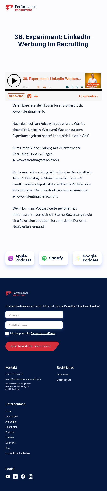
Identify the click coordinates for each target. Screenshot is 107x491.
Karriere (9, 437)
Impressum (63, 374)
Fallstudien (11, 426)
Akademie (11, 421)
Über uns (10, 442)
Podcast (10, 432)
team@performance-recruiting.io (23, 379)
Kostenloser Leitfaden (17, 453)
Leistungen (11, 416)
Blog (8, 448)
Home (8, 411)
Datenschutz (64, 379)
